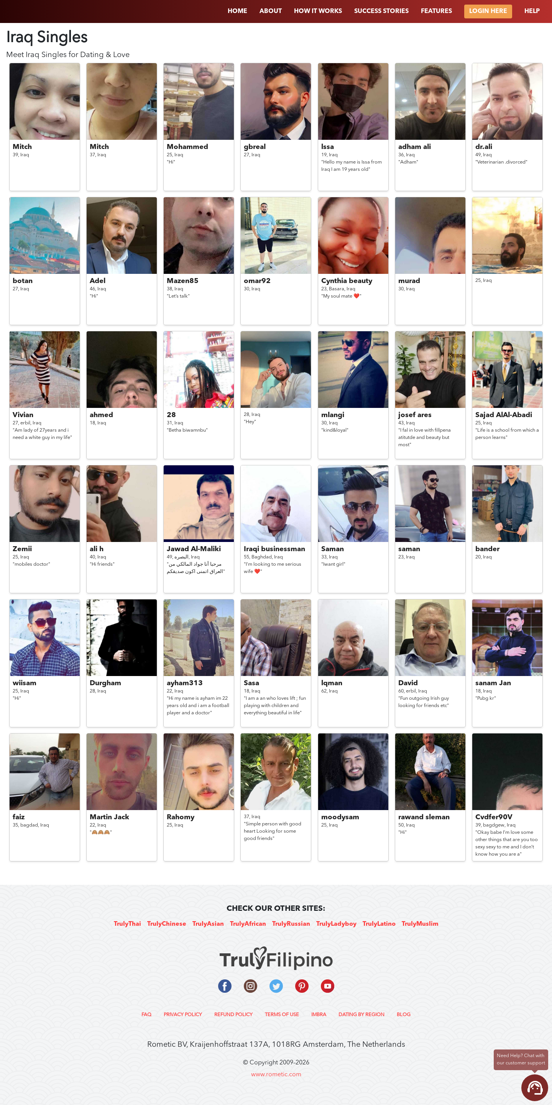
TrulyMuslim (420, 924)
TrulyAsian (208, 924)
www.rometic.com (276, 1075)
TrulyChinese (166, 924)
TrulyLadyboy (336, 924)
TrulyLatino (379, 924)
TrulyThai (127, 924)
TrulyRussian (291, 924)
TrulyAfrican (248, 924)
